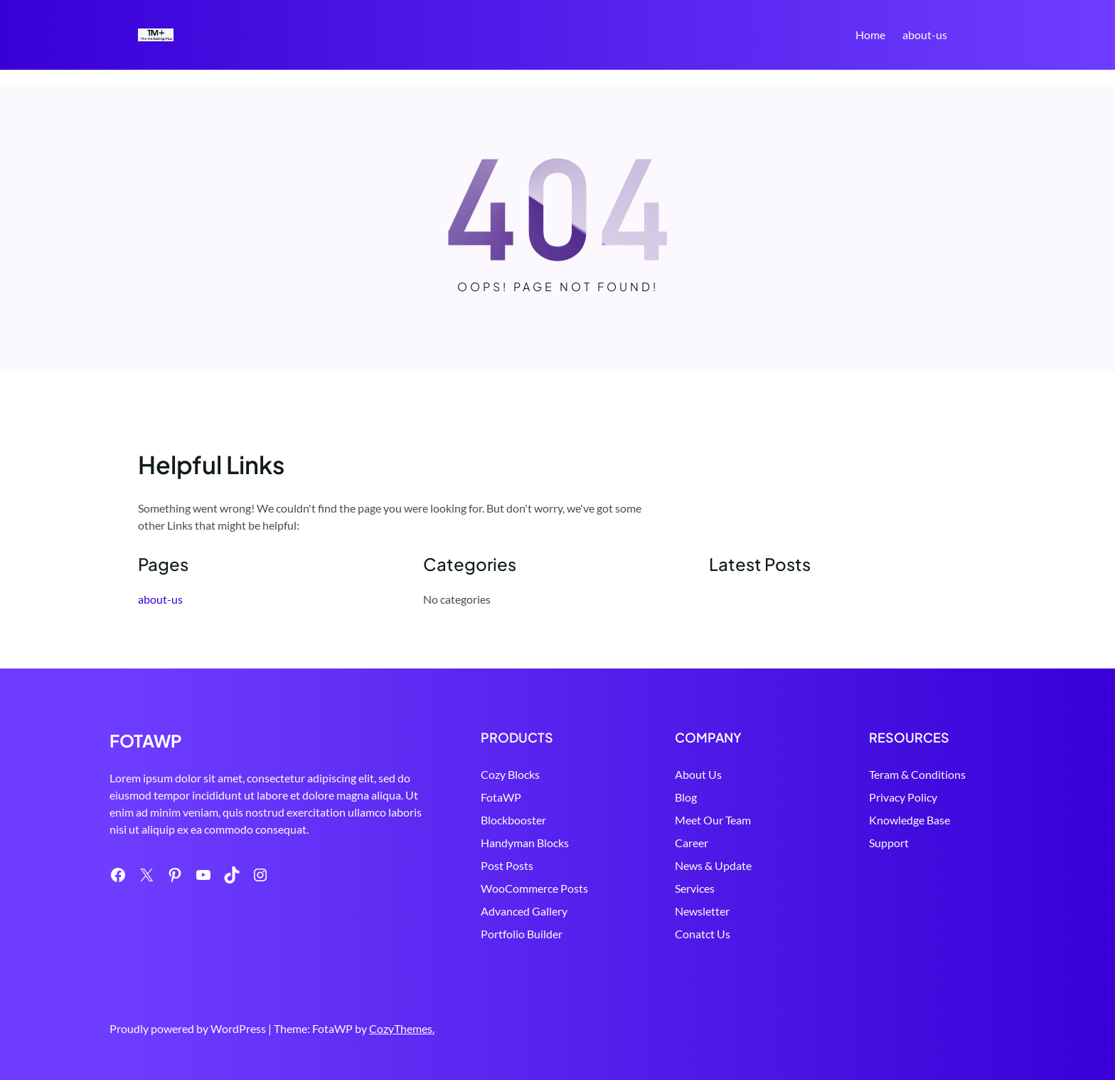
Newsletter (702, 911)
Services (695, 888)
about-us (924, 34)
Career (691, 842)
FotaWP (501, 797)
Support (889, 842)
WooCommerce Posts (534, 888)
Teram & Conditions (917, 774)
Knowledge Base (909, 820)
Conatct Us (702, 933)
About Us (698, 774)
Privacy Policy (903, 797)
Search (970, 36)
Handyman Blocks (525, 842)
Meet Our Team (713, 820)
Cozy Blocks (510, 774)
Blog (686, 797)
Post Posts (507, 865)
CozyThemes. (401, 1028)
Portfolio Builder (521, 933)
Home (870, 34)
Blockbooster (513, 820)
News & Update (713, 865)
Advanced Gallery (524, 911)
